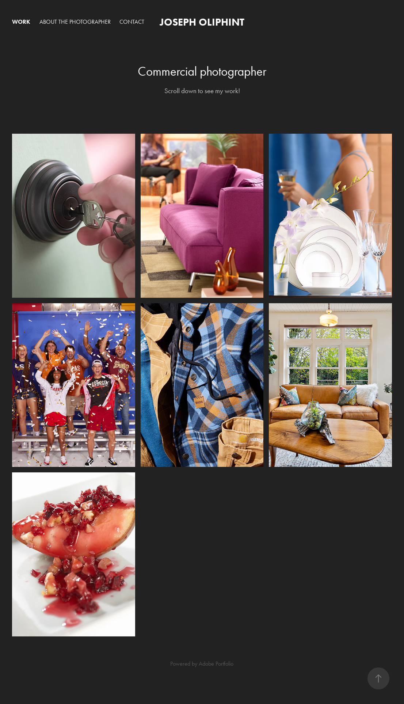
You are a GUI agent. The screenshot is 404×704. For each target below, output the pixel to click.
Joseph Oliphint (202, 22)
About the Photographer (75, 21)
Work (21, 21)
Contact (131, 21)
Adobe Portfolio (216, 663)
